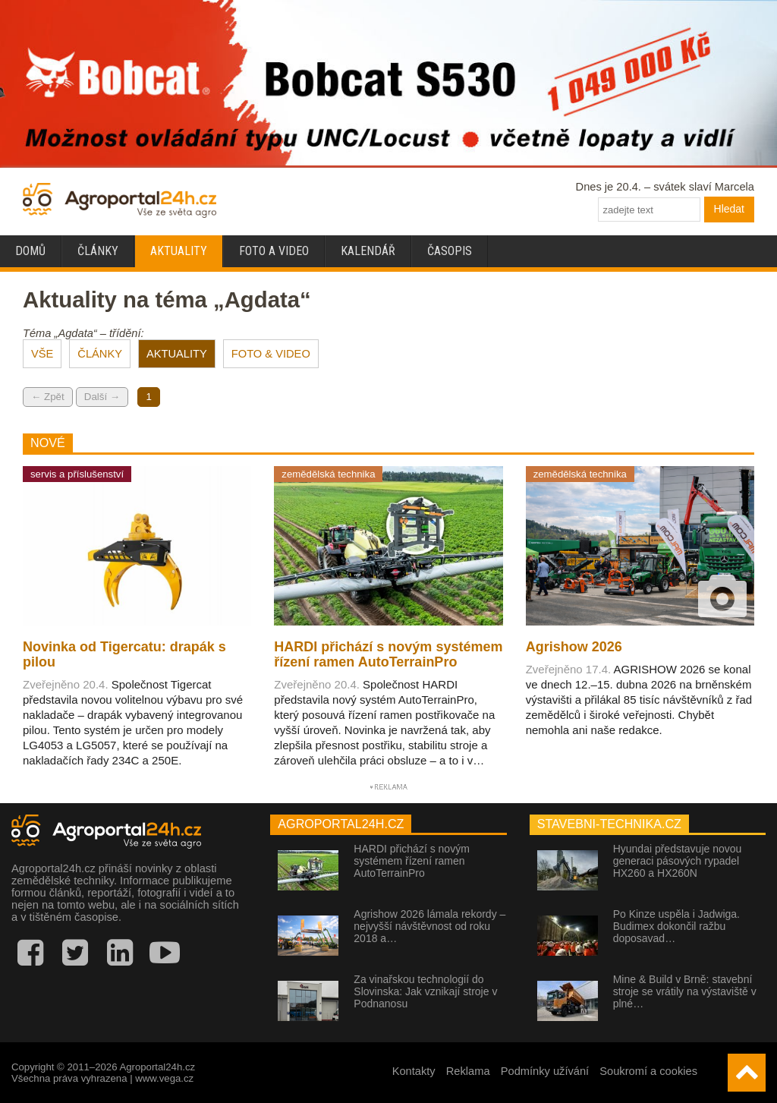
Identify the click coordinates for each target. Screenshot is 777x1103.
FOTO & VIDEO (270, 354)
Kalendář (368, 251)
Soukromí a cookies (648, 1071)
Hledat (729, 209)
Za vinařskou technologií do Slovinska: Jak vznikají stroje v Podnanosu (425, 991)
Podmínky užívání (545, 1071)
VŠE (42, 354)
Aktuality (178, 251)
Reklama (468, 1071)
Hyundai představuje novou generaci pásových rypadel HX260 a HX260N (677, 861)
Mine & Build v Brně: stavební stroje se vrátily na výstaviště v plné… (685, 991)
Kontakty (414, 1071)
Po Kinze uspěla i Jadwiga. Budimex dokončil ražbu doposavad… (676, 926)
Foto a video (274, 251)
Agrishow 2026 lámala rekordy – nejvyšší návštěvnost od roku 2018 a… (429, 926)
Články (97, 251)
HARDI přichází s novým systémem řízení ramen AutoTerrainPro (411, 861)
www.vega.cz (164, 1078)
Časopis (449, 251)
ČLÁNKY (99, 354)
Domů (30, 251)
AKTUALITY (176, 354)
